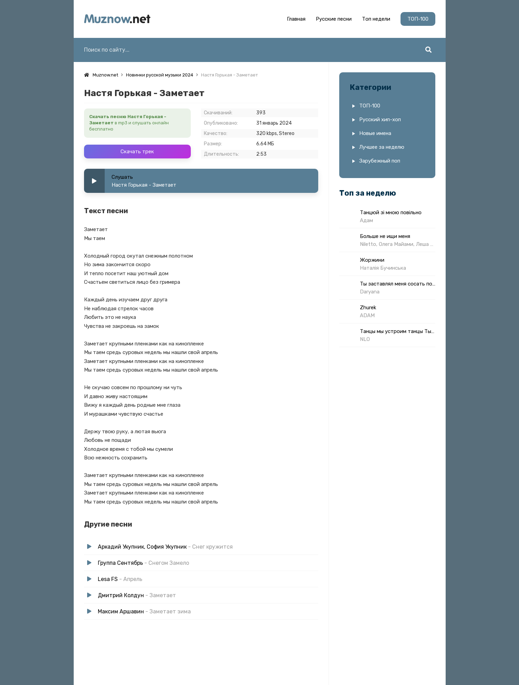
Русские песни (334, 19)
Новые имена (375, 133)
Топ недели (376, 19)
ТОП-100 (417, 19)
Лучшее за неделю (381, 147)
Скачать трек (137, 151)
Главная (296, 19)
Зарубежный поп (379, 161)
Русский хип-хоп (380, 119)
